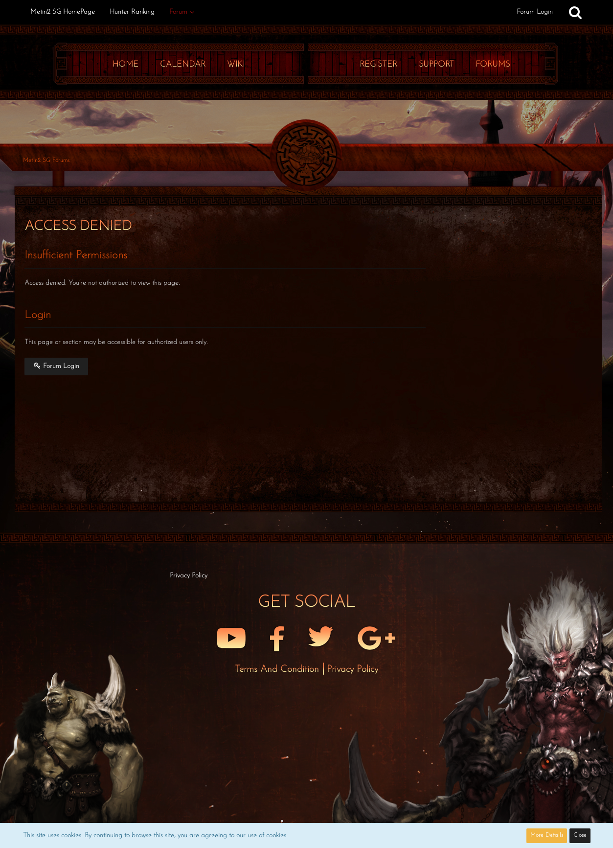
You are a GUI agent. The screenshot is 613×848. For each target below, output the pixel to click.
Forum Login (535, 12)
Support (436, 64)
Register (378, 64)
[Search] (575, 12)
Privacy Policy (352, 669)
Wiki (236, 64)
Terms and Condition (278, 669)
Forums (493, 64)
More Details (546, 835)
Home (125, 64)
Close (580, 835)
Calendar (182, 64)
